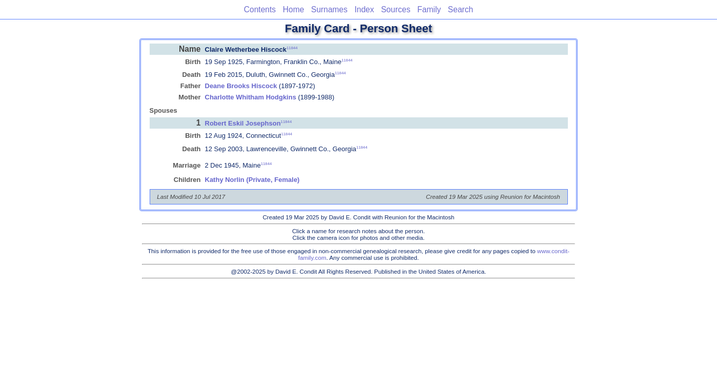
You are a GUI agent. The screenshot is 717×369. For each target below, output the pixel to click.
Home (293, 9)
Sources (395, 9)
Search (460, 9)
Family (429, 9)
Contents (260, 9)
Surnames (329, 9)
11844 (292, 47)
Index (364, 9)
